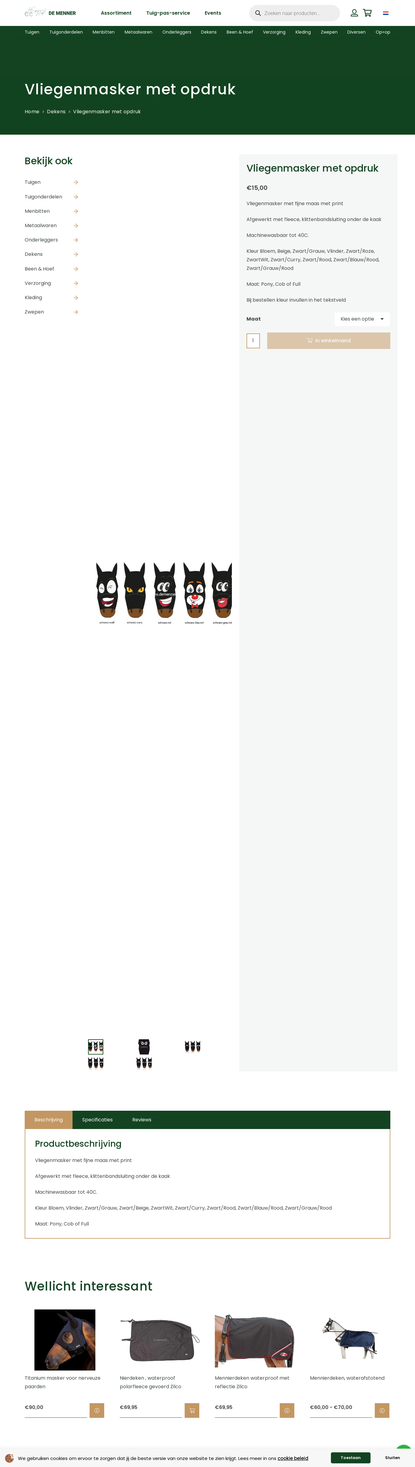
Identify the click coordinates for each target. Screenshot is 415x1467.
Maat (254, 318)
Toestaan (351, 1457)
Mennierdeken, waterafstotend (347, 1378)
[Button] (354, 13)
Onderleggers (41, 239)
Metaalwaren (41, 225)
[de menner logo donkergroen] (50, 13)
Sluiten (392, 1457)
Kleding (33, 297)
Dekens (56, 111)
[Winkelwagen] (367, 13)
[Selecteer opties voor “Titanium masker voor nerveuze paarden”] (97, 1410)
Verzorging (38, 283)
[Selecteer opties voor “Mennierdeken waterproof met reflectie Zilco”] (287, 1410)
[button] (192, 1410)
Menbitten (37, 211)
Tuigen (33, 182)
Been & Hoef (39, 268)
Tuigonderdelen (43, 196)
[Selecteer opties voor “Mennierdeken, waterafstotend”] (382, 1410)
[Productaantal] (253, 341)
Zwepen (34, 311)
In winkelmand (333, 340)
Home (32, 111)
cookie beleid (293, 1458)
